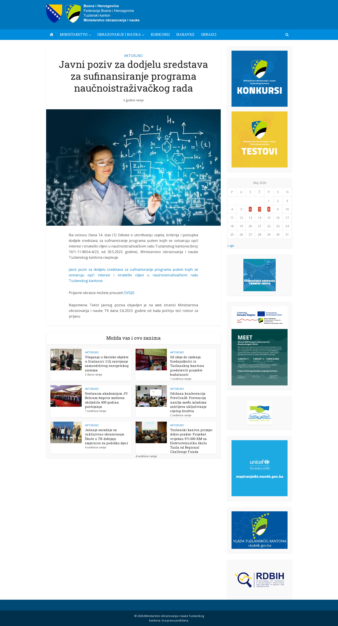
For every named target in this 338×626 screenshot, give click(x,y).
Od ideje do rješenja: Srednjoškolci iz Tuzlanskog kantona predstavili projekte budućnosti (187, 366)
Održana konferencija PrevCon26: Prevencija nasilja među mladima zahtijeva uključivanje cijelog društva (188, 402)
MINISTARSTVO (74, 34)
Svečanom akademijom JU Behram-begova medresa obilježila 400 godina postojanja (106, 400)
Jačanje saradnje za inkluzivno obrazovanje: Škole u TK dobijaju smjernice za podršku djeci (106, 436)
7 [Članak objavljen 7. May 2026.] (259, 209)
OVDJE (129, 292)
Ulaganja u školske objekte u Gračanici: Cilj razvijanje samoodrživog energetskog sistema (107, 363)
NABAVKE (185, 34)
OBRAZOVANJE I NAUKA (119, 34)
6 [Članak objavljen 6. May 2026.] (250, 209)
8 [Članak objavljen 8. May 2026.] (269, 209)
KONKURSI (160, 34)
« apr (230, 246)
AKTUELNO (133, 55)
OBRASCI (208, 34)
